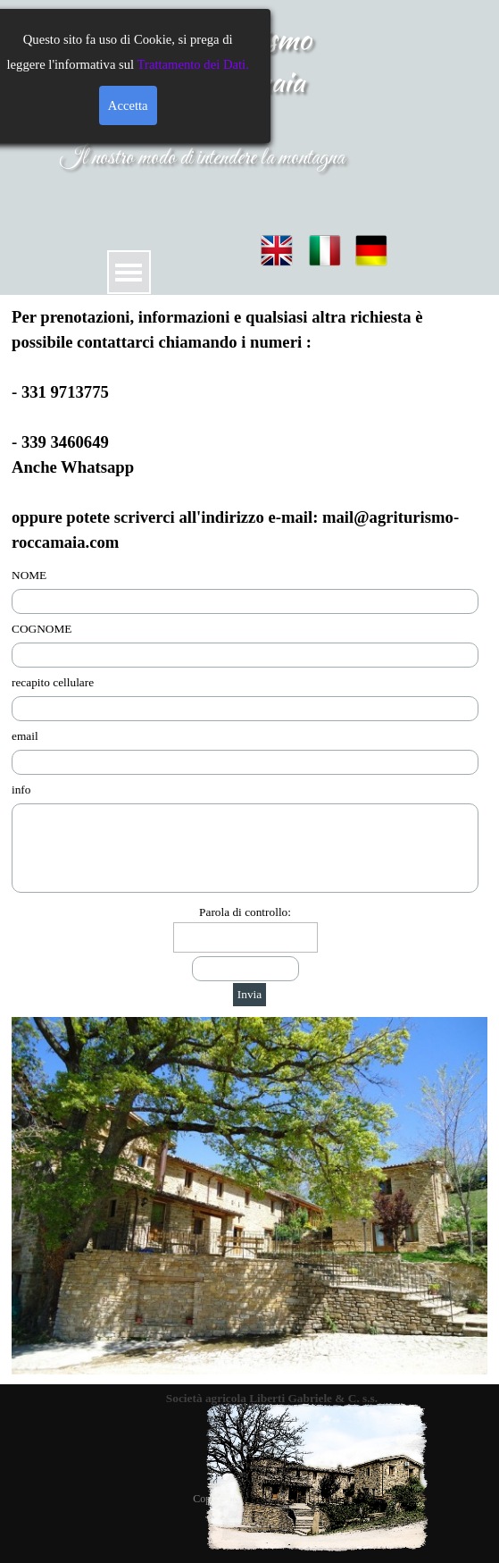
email (25, 736)
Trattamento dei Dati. (91, 64)
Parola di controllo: (245, 912)
